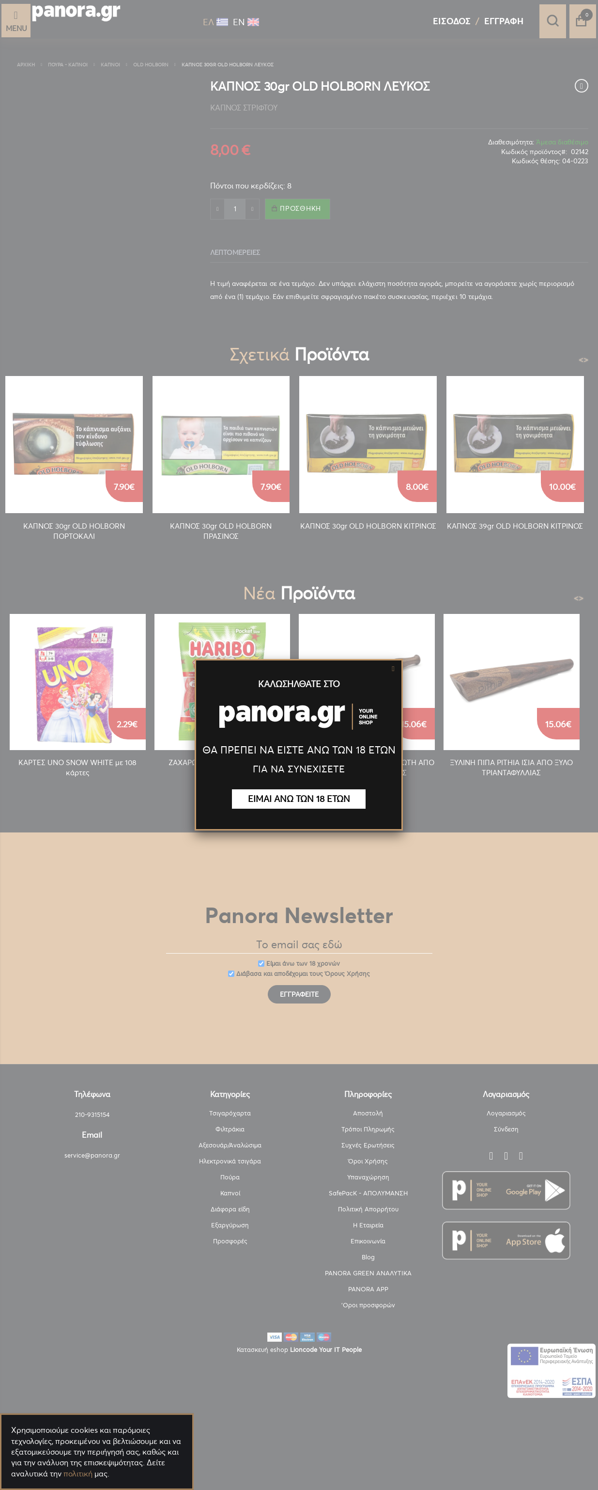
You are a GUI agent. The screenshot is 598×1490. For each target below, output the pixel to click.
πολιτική (77, 1473)
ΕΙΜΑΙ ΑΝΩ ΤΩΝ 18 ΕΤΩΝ (299, 798)
